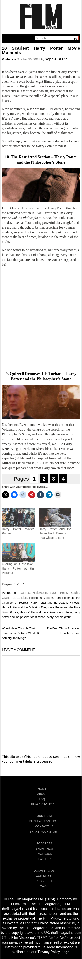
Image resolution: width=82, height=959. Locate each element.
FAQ (42, 799)
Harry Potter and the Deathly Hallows (55, 602)
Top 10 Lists (19, 597)
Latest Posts (59, 592)
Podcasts (44, 843)
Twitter (44, 859)
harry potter (45, 597)
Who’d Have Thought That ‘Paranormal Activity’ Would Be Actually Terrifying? (21, 633)
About (42, 793)
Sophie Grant (56, 59)
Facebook (44, 853)
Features (24, 592)
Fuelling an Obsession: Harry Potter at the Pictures (18, 568)
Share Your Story (44, 831)
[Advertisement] (41, 317)
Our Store (44, 875)
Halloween (40, 592)
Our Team (44, 815)
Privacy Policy (42, 804)
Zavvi (44, 886)
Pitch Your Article (44, 821)
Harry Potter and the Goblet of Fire (24, 607)
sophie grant (63, 617)
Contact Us (44, 826)
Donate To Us (44, 870)
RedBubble (44, 881)
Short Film (44, 848)
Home (42, 788)
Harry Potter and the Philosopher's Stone (46, 612)
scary (50, 617)
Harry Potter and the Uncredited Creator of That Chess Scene (55, 533)
